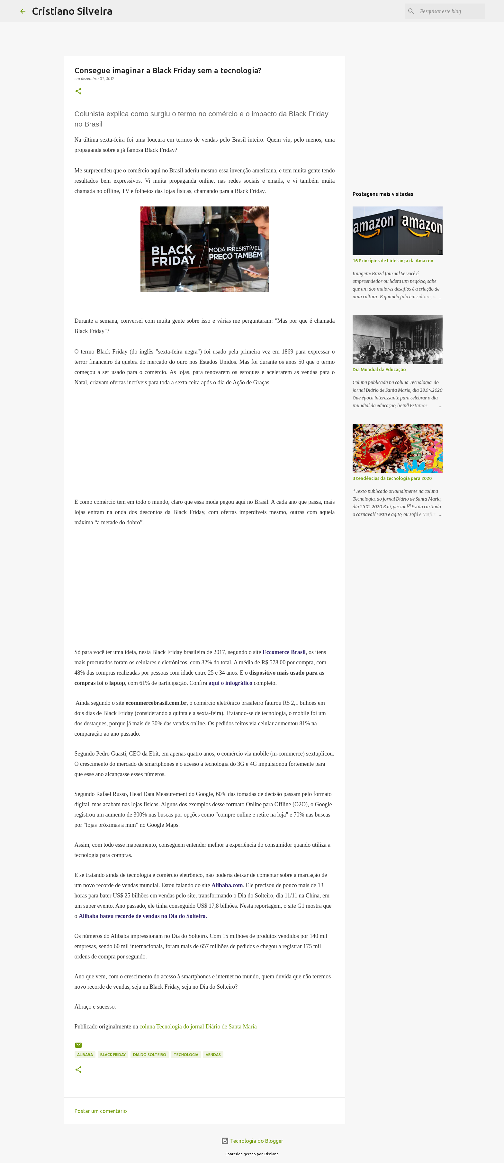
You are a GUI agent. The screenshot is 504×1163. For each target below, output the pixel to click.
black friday (113, 1055)
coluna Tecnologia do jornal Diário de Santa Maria (198, 1026)
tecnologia (186, 1055)
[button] (78, 91)
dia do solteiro (149, 1055)
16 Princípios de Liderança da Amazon (393, 260)
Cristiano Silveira (72, 11)
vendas (213, 1055)
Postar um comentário (101, 1111)
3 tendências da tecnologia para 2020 (392, 478)
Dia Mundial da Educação (379, 369)
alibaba (85, 1055)
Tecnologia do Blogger (252, 1141)
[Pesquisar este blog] (451, 11)
